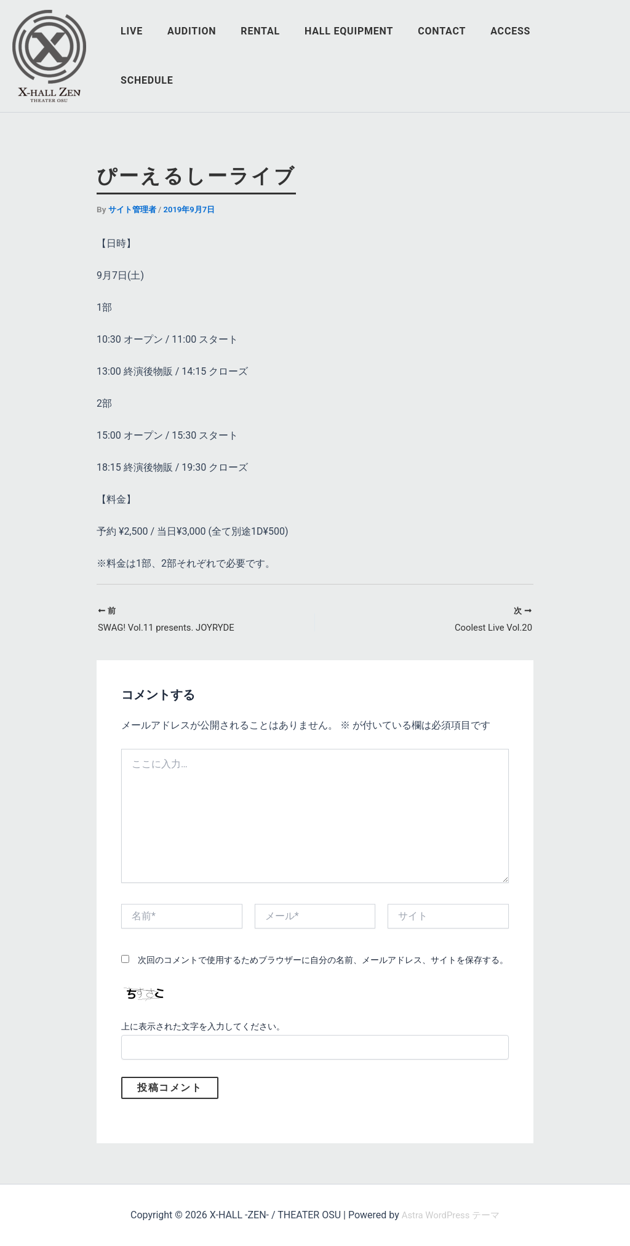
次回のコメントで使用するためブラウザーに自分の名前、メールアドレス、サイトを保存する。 (323, 961)
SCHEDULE (581, 56)
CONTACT (452, 56)
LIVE (161, 56)
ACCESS (515, 56)
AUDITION (216, 56)
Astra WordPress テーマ (450, 1215)
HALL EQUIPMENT (363, 56)
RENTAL (280, 56)
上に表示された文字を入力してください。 (203, 1028)
